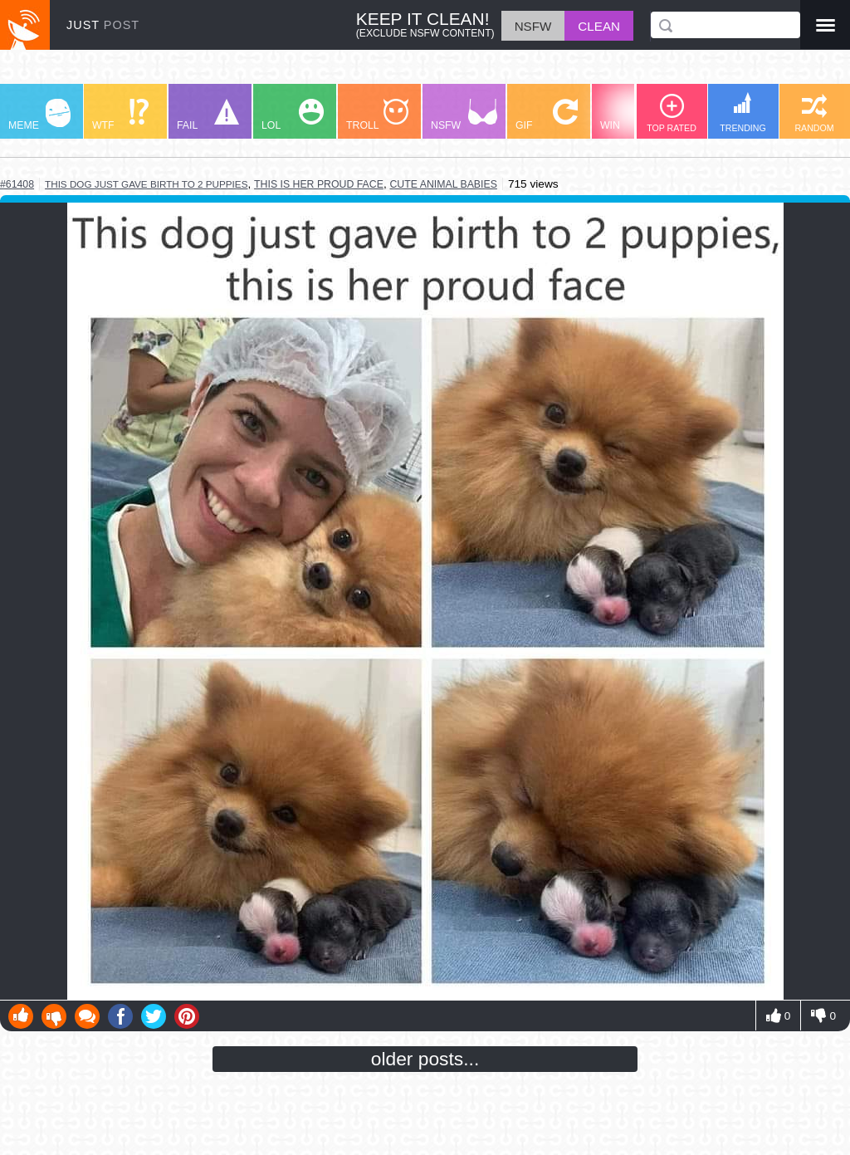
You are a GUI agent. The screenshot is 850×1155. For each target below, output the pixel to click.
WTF (120, 115)
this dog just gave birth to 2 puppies (146, 184)
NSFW (464, 115)
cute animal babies (442, 184)
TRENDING (743, 112)
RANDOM (813, 113)
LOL (292, 115)
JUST (102, 25)
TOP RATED (671, 113)
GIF (546, 115)
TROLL (377, 115)
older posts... (425, 1058)
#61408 (17, 184)
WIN (631, 115)
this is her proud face (318, 184)
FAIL (208, 115)
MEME (39, 115)
